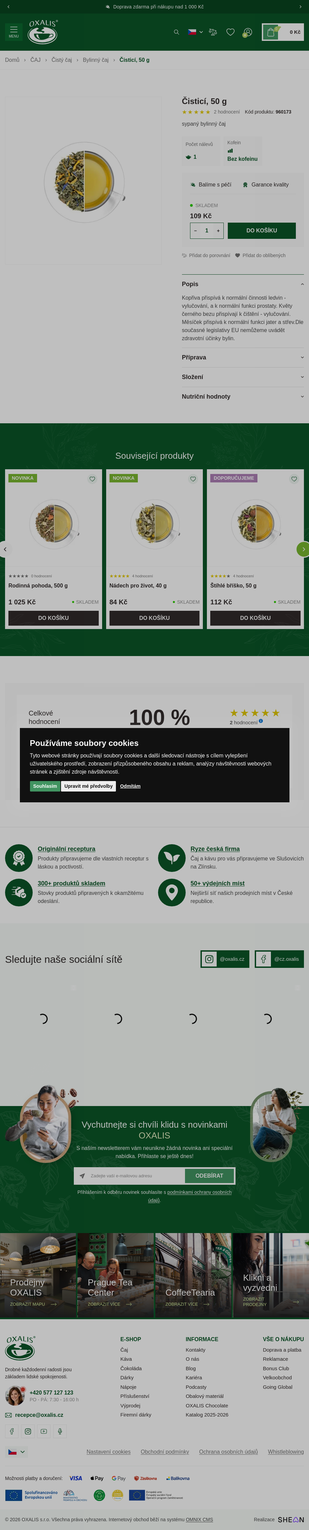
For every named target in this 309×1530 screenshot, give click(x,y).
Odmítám (130, 786)
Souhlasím (45, 786)
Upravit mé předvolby (88, 786)
